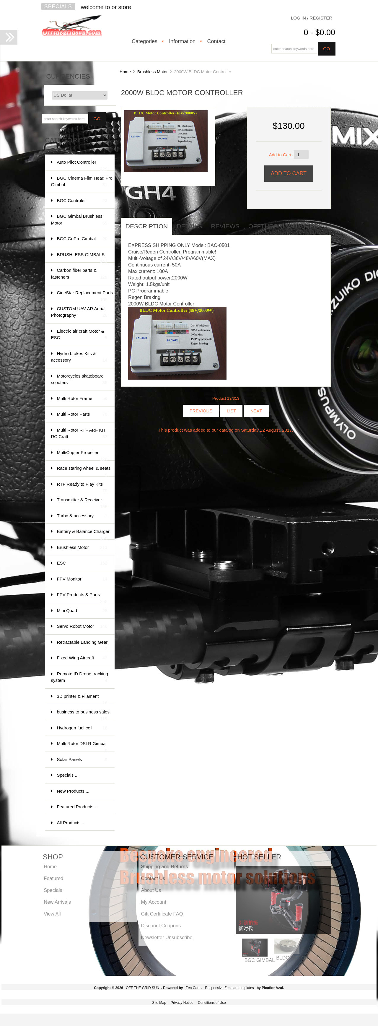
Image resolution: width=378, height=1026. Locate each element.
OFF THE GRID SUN (142, 988)
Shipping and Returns (164, 866)
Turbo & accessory (82, 516)
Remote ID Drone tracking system (79, 677)
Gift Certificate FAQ (162, 913)
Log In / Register (311, 17)
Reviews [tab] (225, 226)
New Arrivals (57, 902)
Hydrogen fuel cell (82, 728)
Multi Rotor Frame (82, 398)
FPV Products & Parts (82, 597)
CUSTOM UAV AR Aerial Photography (79, 312)
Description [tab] (147, 226)
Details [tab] (189, 226)
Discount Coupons (161, 925)
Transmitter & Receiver (82, 502)
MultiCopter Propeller (82, 455)
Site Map (159, 1003)
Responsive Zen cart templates (229, 988)
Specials (58, 6)
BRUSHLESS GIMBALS (82, 257)
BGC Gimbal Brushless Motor (79, 220)
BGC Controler (82, 200)
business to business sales (83, 714)
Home (125, 71)
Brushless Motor (152, 71)
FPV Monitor (82, 579)
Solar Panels (82, 759)
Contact (216, 41)
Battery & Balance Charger (83, 534)
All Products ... (71, 822)
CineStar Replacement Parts (85, 295)
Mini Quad (82, 610)
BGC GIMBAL (260, 960)
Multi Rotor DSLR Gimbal (82, 746)
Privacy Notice (182, 1003)
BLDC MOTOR (292, 957)
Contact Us (153, 878)
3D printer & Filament (82, 699)
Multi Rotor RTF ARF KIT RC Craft (79, 433)
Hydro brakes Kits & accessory (79, 357)
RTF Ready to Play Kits (82, 487)
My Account (153, 902)
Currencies (68, 76)
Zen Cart (193, 988)
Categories (144, 41)
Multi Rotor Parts (82, 414)
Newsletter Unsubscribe (166, 937)
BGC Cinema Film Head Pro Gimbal (82, 181)
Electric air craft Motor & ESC (79, 335)
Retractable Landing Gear (82, 645)
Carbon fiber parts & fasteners (79, 274)
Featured (53, 878)
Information (182, 41)
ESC (82, 563)
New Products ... (73, 791)
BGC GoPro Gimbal (82, 238)
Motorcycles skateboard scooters (79, 379)
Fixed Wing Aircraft (82, 658)
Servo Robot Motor (82, 626)
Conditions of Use (212, 1003)
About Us (151, 890)
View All (52, 913)
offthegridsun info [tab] (283, 226)
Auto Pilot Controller (82, 165)
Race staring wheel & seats (84, 471)
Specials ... (68, 775)
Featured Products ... (77, 806)
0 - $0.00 (319, 32)
